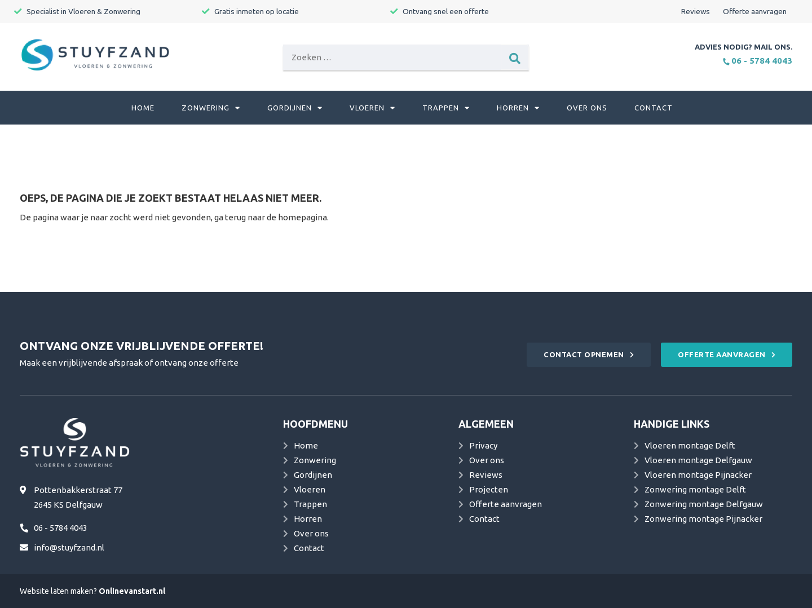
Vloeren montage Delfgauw (698, 460)
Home (143, 108)
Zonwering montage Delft (695, 489)
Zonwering (211, 108)
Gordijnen (295, 108)
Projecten (488, 489)
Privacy (483, 445)
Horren (518, 108)
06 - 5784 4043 (757, 60)
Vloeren (372, 108)
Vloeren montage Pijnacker (698, 475)
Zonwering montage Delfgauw (704, 504)
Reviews (695, 11)
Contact (653, 108)
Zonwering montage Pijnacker (703, 518)
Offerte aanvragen (755, 11)
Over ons (587, 108)
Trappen (446, 108)
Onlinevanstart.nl (132, 591)
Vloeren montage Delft (690, 445)
